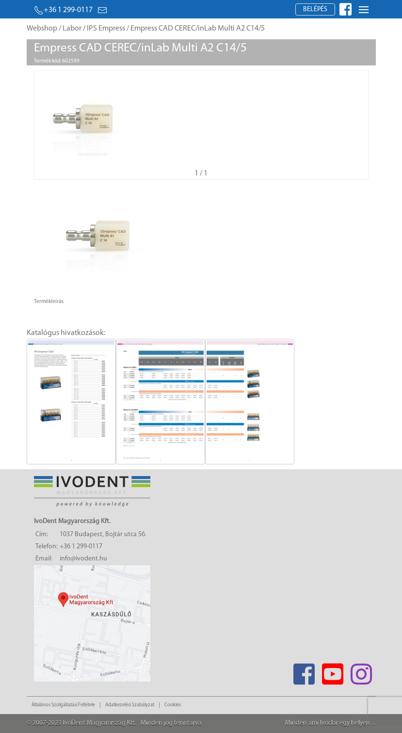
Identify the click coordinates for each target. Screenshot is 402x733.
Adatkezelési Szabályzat (129, 705)
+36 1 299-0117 (63, 10)
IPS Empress (106, 28)
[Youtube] (333, 671)
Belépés (315, 9)
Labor (72, 28)
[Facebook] (304, 671)
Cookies (172, 705)
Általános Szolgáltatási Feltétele (63, 705)
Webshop (42, 28)
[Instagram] (361, 671)
